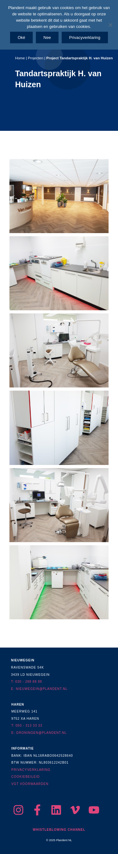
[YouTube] (93, 809)
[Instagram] (18, 809)
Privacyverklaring (84, 37)
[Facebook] (37, 809)
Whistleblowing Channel (59, 829)
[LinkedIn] (56, 809)
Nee (47, 37)
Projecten (35, 58)
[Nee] (110, 25)
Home (20, 58)
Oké (21, 37)
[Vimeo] (75, 809)
